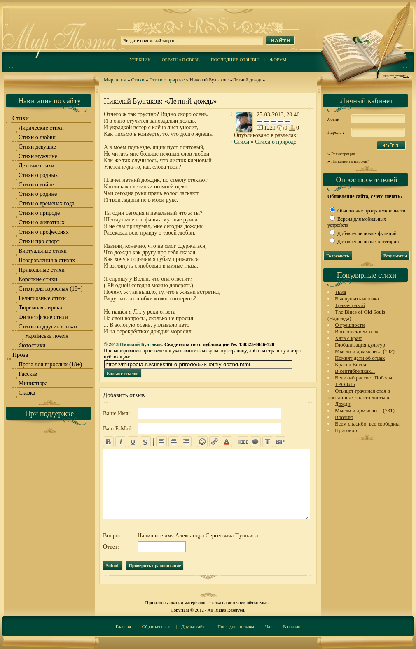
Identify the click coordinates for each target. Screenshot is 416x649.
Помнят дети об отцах (360, 358)
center (173, 441)
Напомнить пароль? (350, 160)
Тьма (340, 292)
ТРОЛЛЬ (345, 384)
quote (255, 441)
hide (243, 441)
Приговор (346, 430)
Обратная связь (181, 59)
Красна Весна (350, 364)
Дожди (343, 404)
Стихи (138, 80)
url (214, 441)
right (186, 441)
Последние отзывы (235, 59)
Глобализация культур (360, 345)
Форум (278, 59)
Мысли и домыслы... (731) (365, 410)
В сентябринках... (355, 371)
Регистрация (343, 153)
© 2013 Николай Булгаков (133, 344)
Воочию (344, 417)
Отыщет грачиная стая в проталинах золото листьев (358, 394)
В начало (291, 626)
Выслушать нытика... (359, 298)
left (161, 441)
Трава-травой (350, 305)
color (227, 441)
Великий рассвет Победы (363, 378)
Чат (268, 626)
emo (202, 441)
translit (267, 441)
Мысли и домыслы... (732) (365, 351)
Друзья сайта (193, 626)
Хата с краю (348, 338)
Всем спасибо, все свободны (367, 424)
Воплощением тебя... (359, 331)
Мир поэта (115, 80)
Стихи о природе (167, 80)
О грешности (350, 325)
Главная (123, 626)
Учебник (139, 59)
